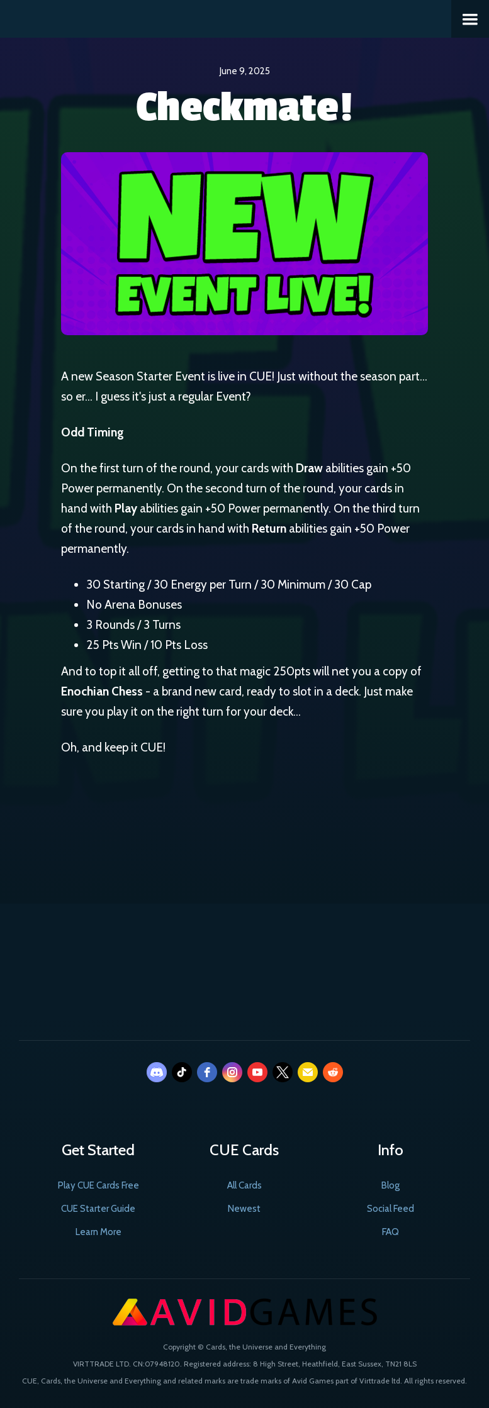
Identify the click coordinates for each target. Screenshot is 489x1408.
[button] (470, 19)
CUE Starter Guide (98, 1208)
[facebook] (207, 1072)
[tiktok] (182, 1072)
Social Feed (390, 1208)
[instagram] (232, 1072)
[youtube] (257, 1072)
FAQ (390, 1232)
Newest (244, 1208)
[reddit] (333, 1072)
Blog (390, 1185)
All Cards (244, 1185)
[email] (308, 1072)
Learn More (98, 1232)
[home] (8, 17)
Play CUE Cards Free (98, 1185)
